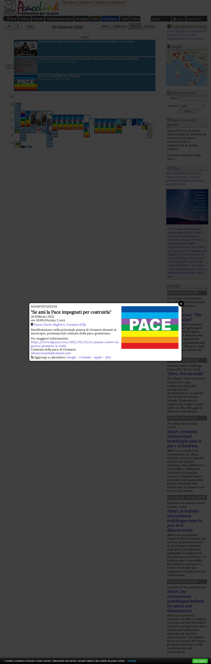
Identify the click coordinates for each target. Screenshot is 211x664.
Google (71, 357)
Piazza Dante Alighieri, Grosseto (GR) (60, 324)
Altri (108, 357)
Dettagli (131, 660)
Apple (98, 357)
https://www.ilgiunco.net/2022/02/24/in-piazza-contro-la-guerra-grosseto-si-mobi (75, 344)
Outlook (85, 357)
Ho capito (200, 660)
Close (181, 304)
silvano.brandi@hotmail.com (51, 353)
